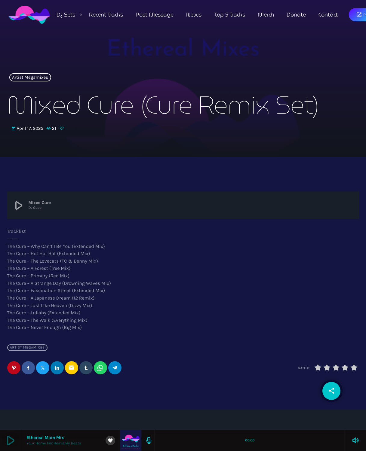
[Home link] (29, 15)
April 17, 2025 (28, 129)
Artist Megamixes (30, 77)
